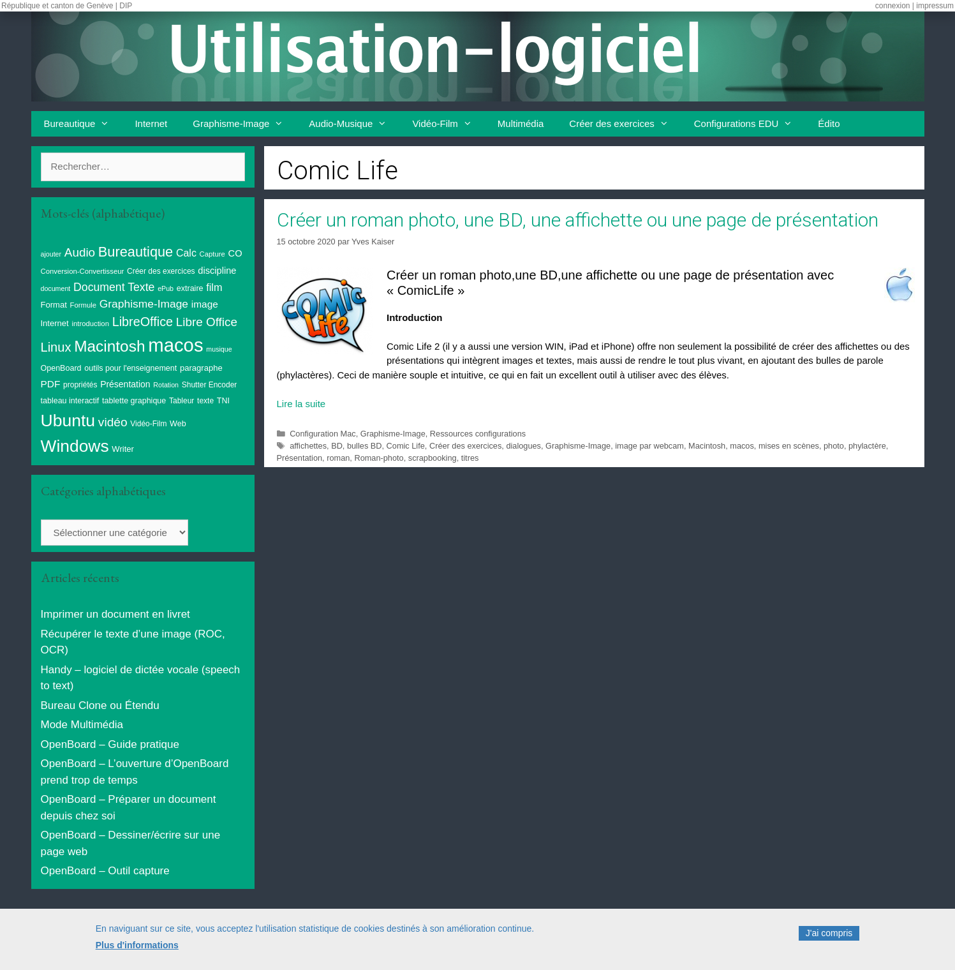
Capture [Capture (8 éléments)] (212, 254)
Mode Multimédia (82, 725)
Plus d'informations (137, 951)
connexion (892, 5)
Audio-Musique (354, 124)
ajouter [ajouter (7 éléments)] (51, 254)
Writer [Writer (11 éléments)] (123, 449)
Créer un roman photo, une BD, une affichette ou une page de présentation (577, 220)
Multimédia (521, 123)
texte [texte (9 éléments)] (205, 400)
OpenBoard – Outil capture (105, 871)
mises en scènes (789, 446)
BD (337, 446)
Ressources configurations (478, 433)
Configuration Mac (322, 433)
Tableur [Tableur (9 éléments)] (181, 400)
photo (834, 446)
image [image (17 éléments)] (204, 304)
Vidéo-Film (448, 124)
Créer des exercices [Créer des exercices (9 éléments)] (161, 271)
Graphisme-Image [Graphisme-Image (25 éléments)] (144, 303)
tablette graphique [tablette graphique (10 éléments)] (134, 400)
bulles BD (364, 446)
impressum (935, 5)
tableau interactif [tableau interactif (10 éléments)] (70, 400)
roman (338, 458)
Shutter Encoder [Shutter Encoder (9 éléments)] (209, 384)
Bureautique (83, 124)
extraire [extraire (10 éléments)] (190, 288)
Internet (151, 123)
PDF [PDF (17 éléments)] (51, 383)
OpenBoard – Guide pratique (110, 744)
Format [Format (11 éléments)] (54, 305)
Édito (829, 123)
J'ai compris (829, 940)
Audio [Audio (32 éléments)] (79, 252)
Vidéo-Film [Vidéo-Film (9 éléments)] (148, 423)
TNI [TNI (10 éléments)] (223, 400)
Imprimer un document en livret (115, 614)
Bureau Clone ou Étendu (100, 705)
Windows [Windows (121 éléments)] (75, 446)
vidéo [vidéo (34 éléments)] (113, 422)
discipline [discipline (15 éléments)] (217, 270)
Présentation (300, 458)
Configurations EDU (750, 124)
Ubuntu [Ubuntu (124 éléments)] (68, 420)
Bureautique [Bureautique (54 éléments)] (135, 252)
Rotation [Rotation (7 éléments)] (166, 385)
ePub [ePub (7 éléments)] (166, 288)
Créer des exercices (625, 124)
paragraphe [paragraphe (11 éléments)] (201, 368)
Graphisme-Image (244, 124)
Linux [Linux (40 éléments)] (56, 347)
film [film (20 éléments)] (214, 287)
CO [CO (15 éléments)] (235, 253)
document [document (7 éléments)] (56, 288)
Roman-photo (378, 458)
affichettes (308, 446)
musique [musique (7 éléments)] (219, 349)
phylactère (867, 446)
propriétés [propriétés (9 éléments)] (80, 384)
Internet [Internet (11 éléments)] (55, 323)
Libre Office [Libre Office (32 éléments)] (206, 322)
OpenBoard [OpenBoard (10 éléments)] (61, 368)
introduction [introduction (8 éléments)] (90, 323)
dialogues (523, 446)
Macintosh (706, 446)
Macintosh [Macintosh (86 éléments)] (109, 346)
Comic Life (406, 446)
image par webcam (649, 446)
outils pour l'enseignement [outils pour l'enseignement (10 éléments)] (130, 368)
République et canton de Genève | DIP (66, 5)
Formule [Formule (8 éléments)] (83, 305)
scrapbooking (432, 458)
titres (470, 458)
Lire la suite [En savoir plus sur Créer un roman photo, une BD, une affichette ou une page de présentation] (301, 403)
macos (742, 446)
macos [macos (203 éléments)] (175, 344)
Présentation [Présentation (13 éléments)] (125, 384)
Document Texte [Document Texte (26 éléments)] (113, 287)
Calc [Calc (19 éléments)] (186, 253)
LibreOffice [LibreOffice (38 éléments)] (142, 322)
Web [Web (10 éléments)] (178, 423)
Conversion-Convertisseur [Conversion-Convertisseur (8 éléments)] (82, 271)
